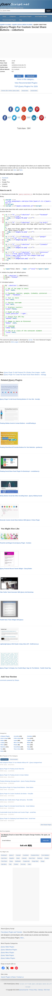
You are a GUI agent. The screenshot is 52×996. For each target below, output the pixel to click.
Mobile (28, 742)
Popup (11, 861)
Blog (20, 20)
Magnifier (11, 858)
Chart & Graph (4, 738)
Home (4, 16)
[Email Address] (20, 840)
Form (28, 738)
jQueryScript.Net (23, 989)
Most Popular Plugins (41, 16)
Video (29, 864)
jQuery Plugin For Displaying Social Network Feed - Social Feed (17, 818)
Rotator (16, 744)
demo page (14, 342)
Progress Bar (26, 861)
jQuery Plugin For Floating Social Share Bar (12, 768)
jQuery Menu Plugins (7, 952)
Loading (2, 742)
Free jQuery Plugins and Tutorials (26, 3)
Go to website (15, 69)
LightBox (29, 740)
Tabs (10, 864)
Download (30, 76)
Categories (13, 16)
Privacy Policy (33, 989)
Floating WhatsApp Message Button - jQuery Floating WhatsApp (17, 781)
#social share (25, 90)
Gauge (42, 861)
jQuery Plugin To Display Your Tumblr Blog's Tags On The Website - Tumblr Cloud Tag (25, 668)
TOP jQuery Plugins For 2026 (26, 86)
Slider (28, 744)
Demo (19, 76)
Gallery (2, 740)
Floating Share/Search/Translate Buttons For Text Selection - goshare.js (21, 447)
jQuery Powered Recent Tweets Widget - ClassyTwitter (16, 568)
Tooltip (29, 749)
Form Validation (45, 855)
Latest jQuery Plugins (25, 16)
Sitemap (40, 989)
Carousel (18, 855)
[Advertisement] (26, 45)
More (22, 937)
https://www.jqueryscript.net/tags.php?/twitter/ (25, 224)
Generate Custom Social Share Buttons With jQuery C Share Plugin (20, 520)
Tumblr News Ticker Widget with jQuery (11, 619)
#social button (34, 90)
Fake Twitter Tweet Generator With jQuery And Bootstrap (16, 592)
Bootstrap (40, 858)
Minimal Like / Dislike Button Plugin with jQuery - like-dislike (16, 799)
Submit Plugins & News (8, 977)
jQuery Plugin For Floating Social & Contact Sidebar (14, 775)
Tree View (23, 864)
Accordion (16, 736)
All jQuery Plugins (5, 736)
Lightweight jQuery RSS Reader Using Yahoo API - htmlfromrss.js (19, 644)
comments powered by (9, 680)
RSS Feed (47, 989)
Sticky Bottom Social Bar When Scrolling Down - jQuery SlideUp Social (21, 495)
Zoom (1, 751)
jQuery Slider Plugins (7, 947)
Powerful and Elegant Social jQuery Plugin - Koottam (15, 543)
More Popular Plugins (46, 824)
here (15, 170)
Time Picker (4, 861)
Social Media (17, 746)
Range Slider (35, 861)
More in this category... (26, 79)
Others (2, 744)
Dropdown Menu (35, 855)
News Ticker (32, 858)
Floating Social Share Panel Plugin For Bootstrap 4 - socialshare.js (19, 471)
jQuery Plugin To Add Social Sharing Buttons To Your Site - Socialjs (20, 399)
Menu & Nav (17, 742)
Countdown (25, 855)
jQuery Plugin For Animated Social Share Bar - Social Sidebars (17, 806)
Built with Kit (26, 845)
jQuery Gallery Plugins (8, 958)
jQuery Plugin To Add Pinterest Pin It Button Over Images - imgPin (24, 372)
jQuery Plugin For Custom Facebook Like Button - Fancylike (16, 793)
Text (1, 749)
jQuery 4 (11, 855)
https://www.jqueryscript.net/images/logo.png (25, 255)
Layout (15, 740)
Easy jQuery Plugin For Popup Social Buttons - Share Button (16, 787)
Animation (29, 736)
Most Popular (4, 759)
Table (28, 746)
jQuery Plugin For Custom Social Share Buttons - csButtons (23, 28)
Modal (18, 858)
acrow (30, 339)
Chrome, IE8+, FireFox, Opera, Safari (10, 90)
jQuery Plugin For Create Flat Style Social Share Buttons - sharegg (25, 374)
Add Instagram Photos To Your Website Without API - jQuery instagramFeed (21, 762)
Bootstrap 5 (4, 855)
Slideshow (3, 746)
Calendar (24, 858)
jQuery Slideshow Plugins (9, 949)
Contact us (20, 977)
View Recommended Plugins (26, 83)
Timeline (16, 864)
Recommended (13, 759)
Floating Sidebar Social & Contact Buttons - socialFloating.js (18, 423)
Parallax (47, 858)
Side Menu (3, 864)
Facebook (5, 178)
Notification (18, 861)
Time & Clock (17, 749)
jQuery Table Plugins (7, 955)
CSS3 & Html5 (17, 738)
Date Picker (4, 858)
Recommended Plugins (9, 20)
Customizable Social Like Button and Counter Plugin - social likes (18, 812)
